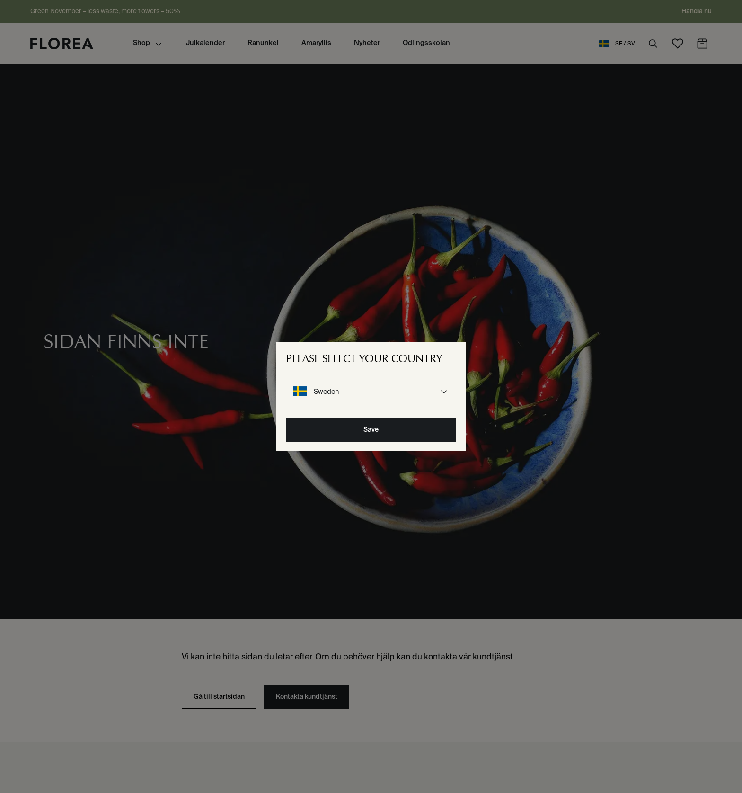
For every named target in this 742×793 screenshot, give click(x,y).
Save (371, 429)
